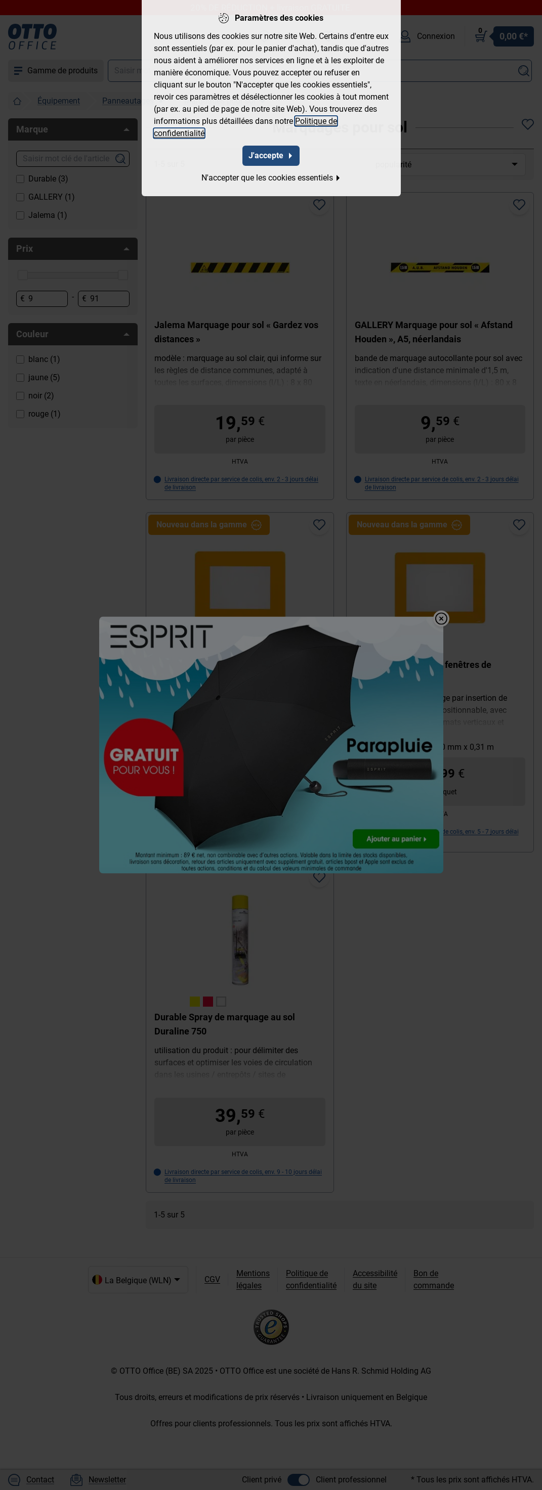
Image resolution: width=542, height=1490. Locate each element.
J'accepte (271, 155)
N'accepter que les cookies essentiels (271, 178)
